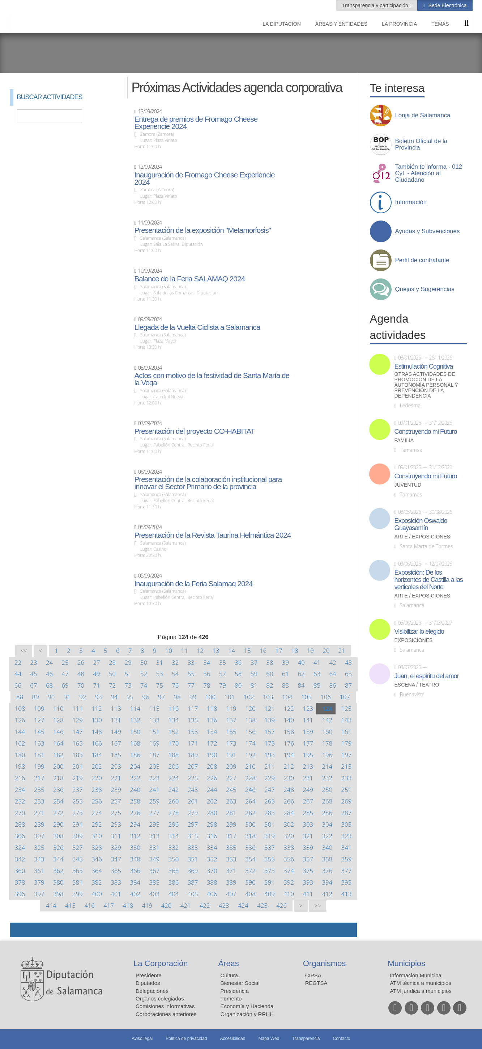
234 (20, 789)
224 (174, 778)
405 (193, 894)
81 (254, 685)
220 (96, 778)
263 (231, 801)
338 (288, 847)
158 (288, 731)
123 (308, 708)
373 (269, 871)
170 (174, 743)
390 (250, 882)
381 (77, 882)
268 (327, 801)
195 (308, 755)
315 (193, 836)
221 (116, 778)
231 (308, 778)
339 (308, 847)
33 (191, 662)
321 (308, 836)
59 (254, 674)
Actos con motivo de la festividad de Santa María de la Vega (211, 379)
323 (346, 836)
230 (288, 778)
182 (58, 755)
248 (288, 789)
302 (288, 824)
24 (49, 662)
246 (250, 789)
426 (281, 905)
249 (308, 789)
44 (17, 674)
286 (327, 813)
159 (308, 731)
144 (20, 731)
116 (174, 708)
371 (231, 871)
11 (184, 650)
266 (288, 801)
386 (174, 882)
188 (174, 755)
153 (193, 731)
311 (116, 836)
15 (247, 650)
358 (327, 859)
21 (341, 650)
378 (20, 882)
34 (206, 662)
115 (154, 708)
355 (269, 859)
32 (175, 662)
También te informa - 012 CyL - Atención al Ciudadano (428, 173)
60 (269, 674)
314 (174, 836)
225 (193, 778)
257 (116, 801)
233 (346, 778)
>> (317, 905)
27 (96, 662)
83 (285, 685)
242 (174, 789)
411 (308, 894)
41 (316, 662)
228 (250, 778)
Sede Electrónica (447, 5)
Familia (404, 440)
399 (77, 894)
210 (250, 766)
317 (231, 836)
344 (58, 859)
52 (143, 674)
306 (20, 836)
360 (20, 871)
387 (193, 882)
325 (39, 847)
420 (166, 905)
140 (288, 720)
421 (185, 905)
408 (250, 894)
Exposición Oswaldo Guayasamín (420, 524)
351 (193, 859)
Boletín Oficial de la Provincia (421, 144)
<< (23, 650)
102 (249, 697)
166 (96, 743)
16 (263, 650)
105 (306, 697)
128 (58, 720)
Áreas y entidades (341, 24)
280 (212, 813)
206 (174, 766)
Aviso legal (142, 1038)
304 (327, 824)
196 (327, 755)
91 (67, 697)
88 (19, 697)
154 (212, 731)
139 (269, 720)
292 (96, 824)
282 (250, 813)
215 (346, 766)
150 (135, 731)
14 (231, 650)
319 (269, 836)
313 (154, 836)
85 (316, 685)
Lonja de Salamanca (423, 115)
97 (161, 697)
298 (212, 824)
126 (20, 720)
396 (20, 894)
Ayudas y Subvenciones (427, 231)
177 (308, 743)
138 (250, 720)
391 (269, 882)
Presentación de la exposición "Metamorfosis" (202, 230)
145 (39, 731)
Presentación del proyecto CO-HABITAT (194, 431)
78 (206, 685)
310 (96, 836)
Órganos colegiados (160, 998)
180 (20, 755)
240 (135, 789)
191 (231, 755)
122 (288, 708)
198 (20, 766)
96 (145, 697)
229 (269, 778)
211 (269, 766)
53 (159, 674)
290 (58, 824)
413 (346, 894)
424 (243, 905)
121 (269, 708)
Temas (440, 24)
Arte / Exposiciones (422, 537)
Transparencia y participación (375, 5)
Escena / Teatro (416, 685)
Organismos (324, 963)
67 (33, 685)
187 (154, 755)
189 (193, 755)
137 (231, 720)
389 (231, 882)
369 (193, 871)
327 (77, 847)
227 (231, 778)
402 (135, 894)
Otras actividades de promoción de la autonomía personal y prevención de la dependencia (426, 385)
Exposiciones (413, 640)
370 (212, 871)
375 (308, 871)
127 (39, 720)
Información (411, 202)
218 (58, 778)
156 (250, 731)
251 (346, 789)
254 (58, 801)
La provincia (399, 24)
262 (212, 801)
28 (112, 662)
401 (116, 894)
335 (231, 847)
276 (135, 813)
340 (327, 847)
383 (116, 882)
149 (116, 731)
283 (269, 813)
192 (250, 755)
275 (116, 813)
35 (222, 662)
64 (332, 674)
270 (20, 813)
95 (130, 697)
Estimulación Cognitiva (423, 366)
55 (191, 674)
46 (49, 674)
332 (174, 847)
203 (116, 766)
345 (77, 859)
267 (308, 801)
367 (154, 871)
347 (116, 859)
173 (231, 743)
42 (332, 662)
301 (269, 824)
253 (39, 801)
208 (212, 766)
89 (35, 697)
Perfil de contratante (422, 260)
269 (346, 801)
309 (77, 836)
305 (346, 824)
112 (96, 708)
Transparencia (306, 1038)
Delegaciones (152, 991)
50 (112, 674)
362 (58, 871)
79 (222, 685)
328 (96, 847)
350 (174, 859)
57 (222, 674)
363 (77, 871)
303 (308, 824)
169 (154, 743)
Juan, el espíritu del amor (426, 676)
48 (80, 674)
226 (212, 778)
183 (77, 755)
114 (135, 708)
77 (191, 685)
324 (20, 847)
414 (51, 905)
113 (116, 708)
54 (175, 674)
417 (108, 905)
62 (301, 674)
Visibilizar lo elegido (419, 631)
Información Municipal (416, 975)
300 (250, 824)
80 (238, 685)
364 (96, 871)
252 (20, 801)
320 (288, 836)
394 (327, 882)
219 (77, 778)
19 (310, 650)
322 (327, 836)
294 (135, 824)
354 (250, 859)
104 (287, 697)
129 (77, 720)
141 (308, 720)
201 (77, 766)
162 (20, 743)
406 (212, 894)
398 (58, 894)
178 (327, 743)
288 (20, 824)
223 (154, 778)
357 (308, 859)
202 (96, 766)
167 (116, 743)
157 (269, 731)
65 (348, 674)
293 (116, 824)
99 (192, 697)
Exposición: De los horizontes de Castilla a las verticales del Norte (428, 580)
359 (346, 859)
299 (231, 824)
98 (177, 697)
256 (96, 801)
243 (193, 789)
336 (250, 847)
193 (269, 755)
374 (288, 871)
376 (327, 871)
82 (269, 685)
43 (348, 662)
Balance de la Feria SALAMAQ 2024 (189, 278)
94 (114, 697)
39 (285, 662)
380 (58, 882)
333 (193, 847)
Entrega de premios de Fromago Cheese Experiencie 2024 (195, 123)
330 (135, 847)
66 (17, 685)
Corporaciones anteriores (166, 1014)
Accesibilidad (232, 1038)
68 (49, 685)
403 (154, 894)
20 (326, 650)
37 (254, 662)
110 (58, 708)
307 (39, 836)
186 (135, 755)
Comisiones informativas (165, 1006)
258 (135, 801)
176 (288, 743)
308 (58, 836)
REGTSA (316, 983)
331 (154, 847)
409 (269, 894)
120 (250, 708)
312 (135, 836)
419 (147, 905)
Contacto (341, 1038)
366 (135, 871)
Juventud (408, 485)
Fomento (231, 998)
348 (135, 859)
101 (230, 697)
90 (51, 697)
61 (285, 674)
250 (327, 789)
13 (215, 650)
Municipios (406, 963)
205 (154, 766)
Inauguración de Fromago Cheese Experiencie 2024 (204, 178)
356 (288, 859)
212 (288, 766)
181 (39, 755)
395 (346, 882)
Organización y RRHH (247, 1014)
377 (346, 871)
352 (212, 859)
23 (33, 662)
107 (345, 697)
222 (135, 778)
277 (154, 813)
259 (154, 801)
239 (116, 789)
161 (346, 731)
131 (116, 720)
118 (212, 708)
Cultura (229, 975)
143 (346, 720)
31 (159, 662)
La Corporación (160, 963)
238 (96, 789)
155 (231, 731)
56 (206, 674)
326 (58, 847)
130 (96, 720)
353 (231, 859)
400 (96, 894)
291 (77, 824)
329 (116, 847)
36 (238, 662)
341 (346, 847)
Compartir (19, 930)
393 (308, 882)
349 (154, 859)
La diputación (282, 24)
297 (193, 824)
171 (193, 743)
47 (64, 674)
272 (58, 813)
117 (193, 708)
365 (116, 871)
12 (200, 650)
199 (39, 766)
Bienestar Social (239, 983)
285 (308, 813)
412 (327, 894)
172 (212, 743)
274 (96, 813)
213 (308, 766)
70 (80, 685)
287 (346, 813)
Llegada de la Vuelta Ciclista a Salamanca (197, 327)
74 (143, 685)
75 (159, 685)
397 (39, 894)
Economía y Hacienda (246, 1006)
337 (269, 847)
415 (70, 905)
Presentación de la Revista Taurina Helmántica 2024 (212, 535)
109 (39, 708)
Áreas (228, 963)
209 (231, 766)
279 (193, 813)
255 (77, 801)
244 (212, 789)
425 (262, 905)
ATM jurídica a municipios (421, 991)
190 (212, 755)
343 (39, 859)
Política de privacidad (186, 1038)
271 (39, 813)
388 (212, 882)
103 (268, 697)
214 (327, 766)
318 (250, 836)
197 (346, 755)
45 (33, 674)
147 (77, 731)
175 (269, 743)
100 (210, 697)
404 (174, 894)
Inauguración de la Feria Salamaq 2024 (193, 583)
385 (154, 882)
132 (135, 720)
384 (135, 882)
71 (96, 685)
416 (89, 905)
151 (154, 731)
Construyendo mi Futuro (425, 431)
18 (294, 650)
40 (301, 662)
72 (112, 685)
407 (231, 894)
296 (174, 824)
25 (64, 662)
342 (20, 859)
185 (116, 755)
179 (346, 743)
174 (250, 743)
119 (231, 708)
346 (96, 859)
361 (39, 871)
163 (39, 743)
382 (96, 882)
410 (288, 894)
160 (327, 731)
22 (17, 662)
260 (174, 801)
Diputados (148, 983)
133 (154, 720)
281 (231, 813)
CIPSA (313, 975)
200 (58, 766)
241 (154, 789)
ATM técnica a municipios (420, 983)
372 (250, 871)
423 (224, 905)
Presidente (149, 975)
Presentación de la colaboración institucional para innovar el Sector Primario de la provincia (208, 483)
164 (58, 743)
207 (193, 766)
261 (193, 801)
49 (96, 674)
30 (143, 662)
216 (20, 778)
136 (212, 720)
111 (77, 708)
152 (174, 731)
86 (332, 685)
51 (128, 674)
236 (58, 789)
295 (154, 824)
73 (128, 685)
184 (96, 755)
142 (327, 720)
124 (327, 708)
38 (269, 662)
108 (20, 708)
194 (288, 755)
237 (77, 789)
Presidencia (234, 991)
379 (39, 882)
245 (231, 789)
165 (77, 743)
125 (346, 708)
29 (128, 662)
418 (128, 905)
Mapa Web (268, 1038)
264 (250, 801)
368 (174, 871)
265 (269, 801)
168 (135, 743)
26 (80, 662)
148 (96, 731)
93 (98, 697)
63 (316, 674)
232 (327, 778)
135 (193, 720)
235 (39, 789)
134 (174, 720)
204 (135, 766)
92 (82, 697)
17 (279, 650)
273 (77, 813)
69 (64, 685)
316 (212, 836)
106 (325, 697)
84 (301, 685)
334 (212, 847)
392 (288, 882)
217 (39, 778)
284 (288, 813)
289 (39, 824)
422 (205, 905)
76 (175, 685)
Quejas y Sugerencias (425, 289)
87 (348, 685)
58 (238, 674)
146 (58, 731)
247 (269, 789)
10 (168, 650)
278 (174, 813)
